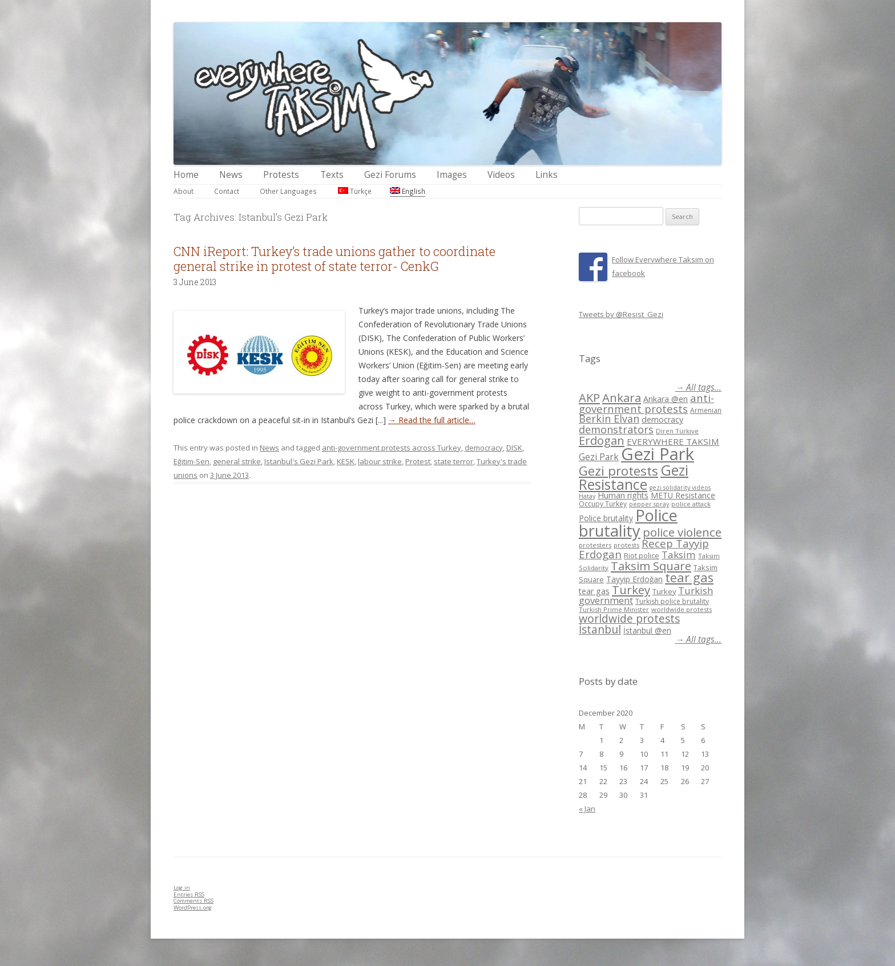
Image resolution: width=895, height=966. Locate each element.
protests (626, 545)
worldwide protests (681, 609)
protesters (595, 545)
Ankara (621, 397)
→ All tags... (698, 387)
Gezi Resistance (633, 477)
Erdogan (601, 440)
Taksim (679, 554)
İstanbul (600, 629)
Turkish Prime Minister (614, 609)
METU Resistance (683, 495)
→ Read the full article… (431, 420)
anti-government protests (646, 403)
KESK (345, 461)
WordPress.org (193, 907)
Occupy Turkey (603, 504)
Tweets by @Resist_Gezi (621, 314)
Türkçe (355, 191)
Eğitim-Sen (191, 461)
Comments (193, 900)
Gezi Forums (390, 175)
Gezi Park (599, 456)
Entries (189, 894)
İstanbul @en (647, 630)
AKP (589, 397)
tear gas (689, 577)
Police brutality (606, 518)
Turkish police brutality (672, 601)
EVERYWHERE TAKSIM (673, 441)
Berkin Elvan (609, 418)
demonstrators (616, 429)
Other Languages (288, 191)
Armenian (705, 410)
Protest (417, 461)
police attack (691, 504)
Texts (332, 175)
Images (452, 175)
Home (186, 175)
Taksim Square (651, 566)
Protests (281, 175)
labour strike (380, 461)
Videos (501, 175)
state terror (453, 461)
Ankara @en (665, 398)
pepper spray (649, 504)
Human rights (623, 495)
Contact (226, 191)
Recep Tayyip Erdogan (644, 548)
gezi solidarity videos (680, 488)
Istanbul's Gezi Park (298, 461)
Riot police (641, 555)
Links (546, 175)
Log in (182, 887)
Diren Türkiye (677, 431)
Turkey (631, 590)
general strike (237, 461)
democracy (484, 448)
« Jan (587, 808)
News (231, 175)
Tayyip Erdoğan (634, 579)
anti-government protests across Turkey (391, 448)
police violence (682, 532)
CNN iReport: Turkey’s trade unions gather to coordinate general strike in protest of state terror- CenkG (334, 258)
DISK (514, 448)
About (183, 191)
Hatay (587, 496)
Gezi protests (618, 471)
